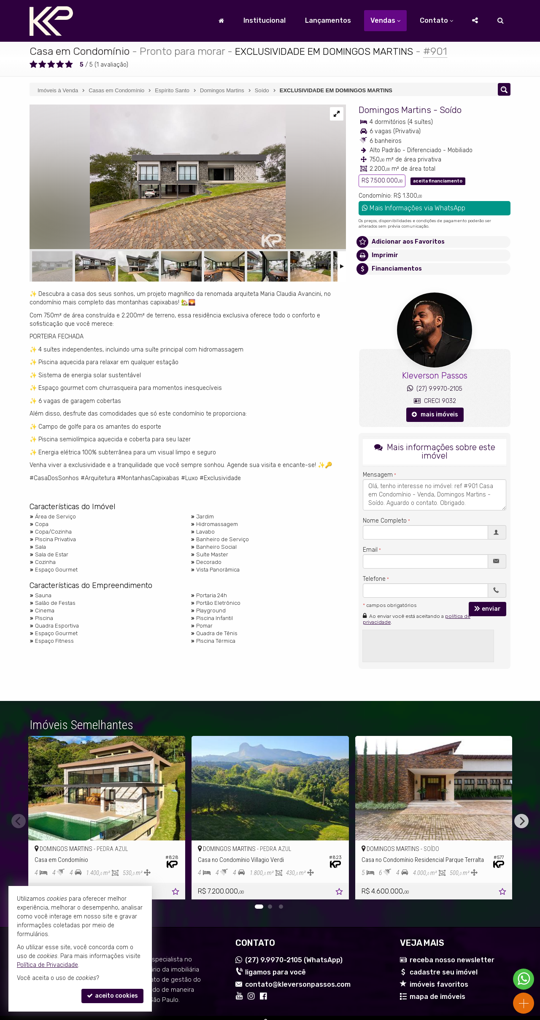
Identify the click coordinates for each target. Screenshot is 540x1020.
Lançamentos (328, 20)
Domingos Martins (395, 110)
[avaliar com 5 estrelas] (69, 64)
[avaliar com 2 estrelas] (42, 64)
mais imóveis (435, 414)
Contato (436, 20)
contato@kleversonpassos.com (298, 984)
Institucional (264, 20)
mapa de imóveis (437, 997)
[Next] (521, 821)
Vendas (385, 20)
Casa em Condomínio (80, 51)
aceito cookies (112, 995)
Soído (451, 110)
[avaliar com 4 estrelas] (60, 64)
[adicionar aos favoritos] (175, 892)
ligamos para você (275, 972)
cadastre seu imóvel (444, 972)
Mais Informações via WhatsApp (413, 208)
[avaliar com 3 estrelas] (51, 64)
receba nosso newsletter (452, 960)
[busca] (500, 20)
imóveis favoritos (439, 984)
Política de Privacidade (47, 965)
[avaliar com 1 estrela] (34, 64)
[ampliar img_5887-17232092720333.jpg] (158, 177)
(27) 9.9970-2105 (434, 388)
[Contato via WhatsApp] (523, 979)
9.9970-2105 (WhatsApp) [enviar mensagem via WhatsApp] (294, 960)
